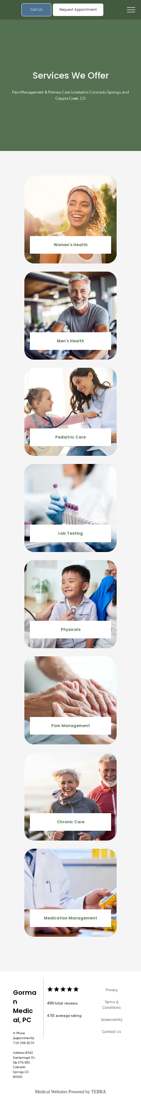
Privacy (112, 990)
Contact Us (111, 1031)
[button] (131, 10)
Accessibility (111, 1019)
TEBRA (98, 1091)
